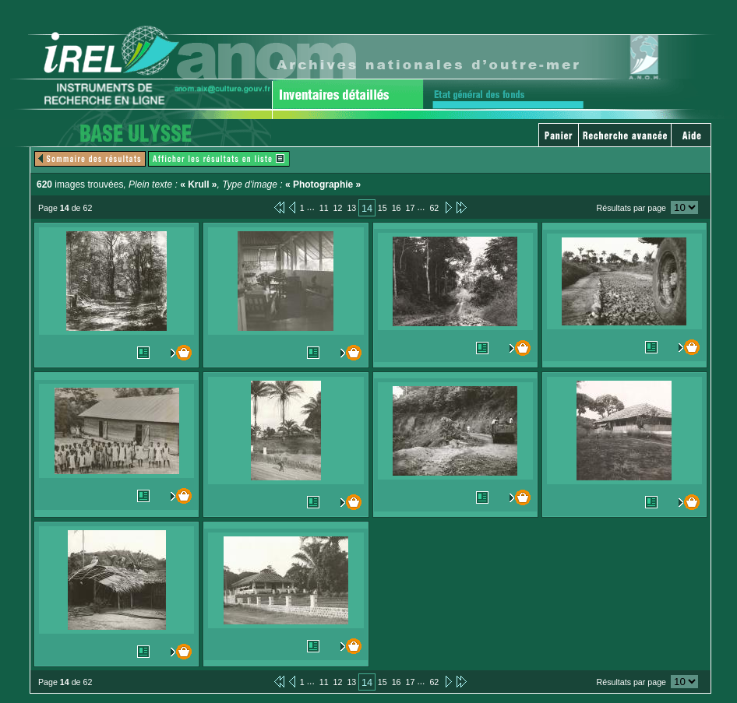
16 (396, 208)
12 (338, 208)
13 (351, 208)
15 (382, 208)
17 (410, 208)
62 (434, 208)
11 (324, 208)
